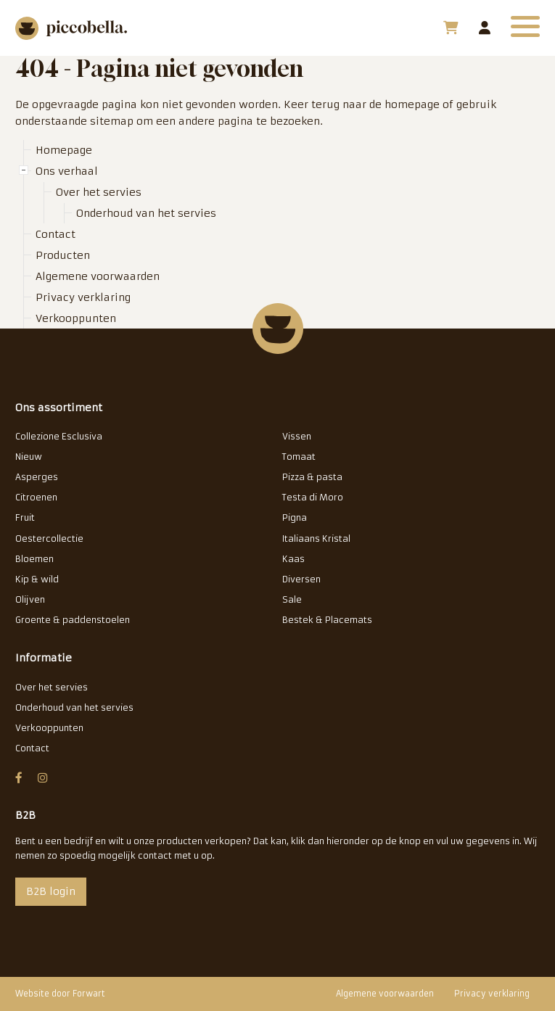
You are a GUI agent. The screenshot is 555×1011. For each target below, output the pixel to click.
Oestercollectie (49, 538)
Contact (55, 234)
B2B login (484, 27)
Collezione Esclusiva (58, 436)
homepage (412, 104)
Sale (292, 599)
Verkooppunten (76, 318)
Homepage (64, 150)
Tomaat (299, 456)
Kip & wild (37, 579)
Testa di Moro (312, 497)
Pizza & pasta (312, 476)
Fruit (25, 517)
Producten (63, 255)
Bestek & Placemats (327, 619)
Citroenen (36, 497)
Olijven (30, 599)
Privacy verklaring (83, 297)
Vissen (296, 436)
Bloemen (34, 558)
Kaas (293, 558)
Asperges (36, 476)
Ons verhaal (67, 171)
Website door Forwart (60, 994)
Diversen (301, 579)
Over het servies (98, 192)
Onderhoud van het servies (146, 213)
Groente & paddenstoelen (72, 619)
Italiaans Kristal (316, 538)
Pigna (294, 517)
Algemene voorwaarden (98, 276)
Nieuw (28, 456)
